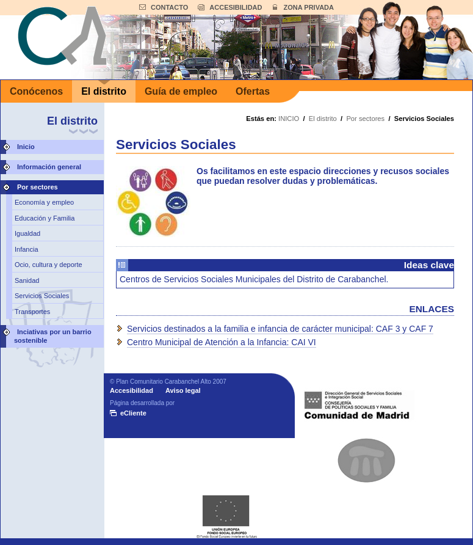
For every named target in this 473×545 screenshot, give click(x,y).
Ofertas (253, 91)
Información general (49, 166)
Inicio (26, 146)
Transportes (32, 311)
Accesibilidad (131, 390)
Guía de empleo (181, 91)
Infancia (26, 249)
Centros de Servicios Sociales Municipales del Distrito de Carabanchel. (254, 279)
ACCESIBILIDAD (235, 7)
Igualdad (27, 233)
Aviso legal (183, 390)
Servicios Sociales (42, 295)
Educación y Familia (44, 218)
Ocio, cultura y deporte (48, 264)
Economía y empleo (44, 202)
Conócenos (36, 91)
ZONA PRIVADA (308, 7)
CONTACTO (169, 7)
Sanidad (27, 280)
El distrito (103, 91)
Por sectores (37, 187)
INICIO (288, 118)
